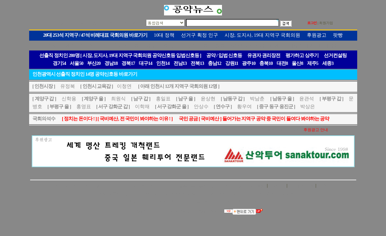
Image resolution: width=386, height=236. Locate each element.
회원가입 (326, 22)
